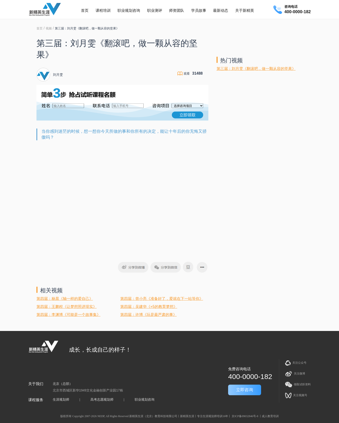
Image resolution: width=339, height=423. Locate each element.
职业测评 (154, 10)
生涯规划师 (61, 399)
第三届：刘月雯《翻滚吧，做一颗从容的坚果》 (256, 69)
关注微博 (295, 373)
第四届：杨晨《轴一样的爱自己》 (64, 299)
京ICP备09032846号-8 (245, 416)
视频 (49, 28)
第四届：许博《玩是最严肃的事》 (148, 315)
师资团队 (176, 10)
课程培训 (103, 10)
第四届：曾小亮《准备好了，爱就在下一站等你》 (161, 299)
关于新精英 (244, 10)
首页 (85, 10)
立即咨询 (244, 389)
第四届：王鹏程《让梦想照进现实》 (66, 307)
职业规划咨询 (128, 10)
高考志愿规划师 (101, 399)
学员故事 (198, 10)
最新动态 (220, 10)
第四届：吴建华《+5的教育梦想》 (148, 307)
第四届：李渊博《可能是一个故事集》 (68, 315)
